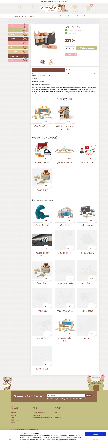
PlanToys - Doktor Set (87, 162)
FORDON (19, 43)
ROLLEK (19, 47)
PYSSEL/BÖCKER (19, 56)
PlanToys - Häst (87, 338)
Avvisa (95, 438)
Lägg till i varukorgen (87, 48)
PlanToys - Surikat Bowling (65, 310)
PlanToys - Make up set (65, 225)
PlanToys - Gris (42, 310)
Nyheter (57, 415)
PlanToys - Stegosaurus (87, 252)
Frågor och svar (15, 415)
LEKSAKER (19, 39)
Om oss (13, 422)
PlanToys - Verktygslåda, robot (41, 126)
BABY (19, 26)
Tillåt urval (95, 433)
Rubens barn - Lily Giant (65, 252)
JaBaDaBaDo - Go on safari (64, 162)
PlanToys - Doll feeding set (42, 162)
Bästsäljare (58, 417)
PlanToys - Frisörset (87, 310)
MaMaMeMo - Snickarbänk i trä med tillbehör (65, 127)
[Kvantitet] (70, 48)
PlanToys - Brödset (42, 190)
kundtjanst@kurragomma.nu (44, 417)
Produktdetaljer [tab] (69, 70)
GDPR (12, 417)
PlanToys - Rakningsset (87, 225)
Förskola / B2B (15, 420)
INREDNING (19, 34)
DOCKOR (19, 30)
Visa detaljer (81, 445)
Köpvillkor (13, 412)
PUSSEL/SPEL (19, 52)
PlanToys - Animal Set (87, 283)
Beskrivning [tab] (36, 70)
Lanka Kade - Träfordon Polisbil (42, 254)
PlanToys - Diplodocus (42, 225)
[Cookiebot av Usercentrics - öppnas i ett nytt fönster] (9, 445)
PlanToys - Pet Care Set (42, 338)
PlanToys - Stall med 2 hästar (65, 283)
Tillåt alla (95, 428)
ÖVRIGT (19, 60)
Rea (56, 412)
